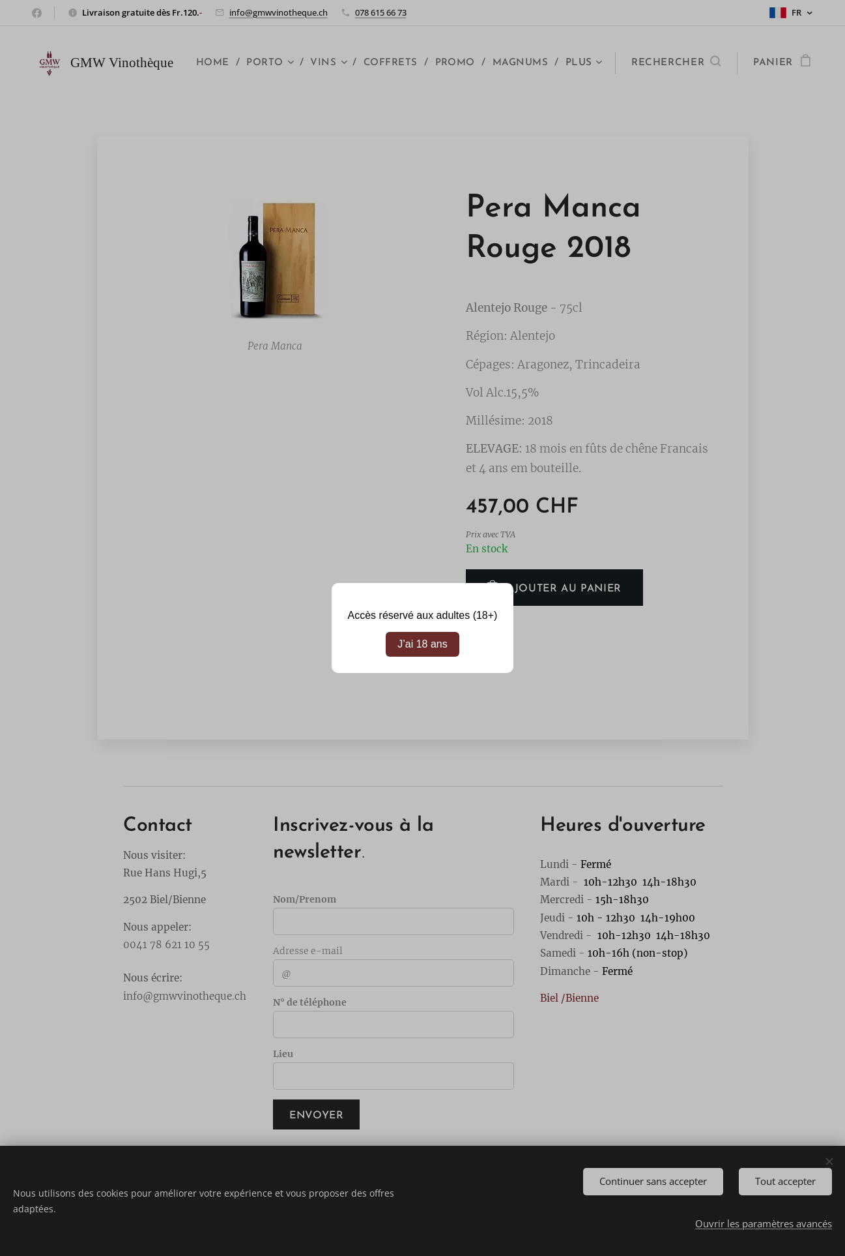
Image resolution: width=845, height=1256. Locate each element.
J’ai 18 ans (422, 644)
